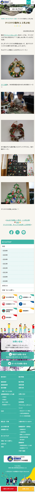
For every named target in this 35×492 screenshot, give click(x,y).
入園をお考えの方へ (8, 489)
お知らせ (5, 286)
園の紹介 (3, 377)
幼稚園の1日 (4, 429)
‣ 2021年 (5, 272)
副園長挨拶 (4, 385)
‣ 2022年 (5, 268)
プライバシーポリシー (25, 405)
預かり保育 (5, 402)
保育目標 (21, 385)
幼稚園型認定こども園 (7, 394)
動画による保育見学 (25, 434)
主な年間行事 (10, 297)
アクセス (21, 399)
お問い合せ (25, 489)
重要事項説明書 (24, 437)
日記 (17, 222)
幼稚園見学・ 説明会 (10, 310)
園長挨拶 (3, 382)
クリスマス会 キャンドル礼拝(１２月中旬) (17, 225)
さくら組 (4, 85)
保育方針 (21, 388)
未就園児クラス (10, 304)
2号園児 (4, 399)
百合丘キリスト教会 (25, 411)
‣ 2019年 (5, 281)
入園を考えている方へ (25, 421)
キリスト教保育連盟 (25, 416)
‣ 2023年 (5, 264)
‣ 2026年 (5, 251)
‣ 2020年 (5, 277)
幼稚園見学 (23, 429)
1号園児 (4, 397)
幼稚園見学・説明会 (24, 426)
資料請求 (8, 317)
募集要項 (25, 311)
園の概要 (3, 388)
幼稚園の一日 (27, 297)
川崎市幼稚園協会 (24, 413)
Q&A (24, 304)
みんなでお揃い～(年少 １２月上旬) (18, 220)
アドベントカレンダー (11, 35)
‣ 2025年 (5, 255)
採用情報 (21, 402)
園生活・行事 (5, 421)
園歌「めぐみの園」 (7, 391)
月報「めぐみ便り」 (8, 290)
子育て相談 (22, 451)
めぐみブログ (6, 242)
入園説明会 (23, 432)
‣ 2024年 (5, 259)
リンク (21, 408)
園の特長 (21, 377)
